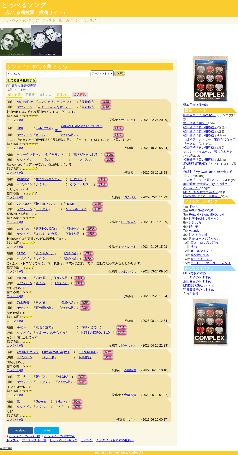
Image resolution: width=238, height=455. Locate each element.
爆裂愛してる (200, 255)
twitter (47, 430)
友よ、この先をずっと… (55, 107)
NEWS (21, 253)
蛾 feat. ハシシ (46, 204)
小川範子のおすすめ (197, 277)
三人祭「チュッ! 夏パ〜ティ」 (204, 180)
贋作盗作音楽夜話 (23, 85)
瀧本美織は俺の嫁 (195, 105)
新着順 (30, 94)
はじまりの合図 (46, 233)
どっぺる (17, 20)
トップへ (12, 440)
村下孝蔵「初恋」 (195, 123)
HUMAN (76, 179)
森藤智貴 (130, 370)
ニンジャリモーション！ (55, 101)
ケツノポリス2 (76, 209)
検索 (119, 73)
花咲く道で (43, 327)
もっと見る (191, 293)
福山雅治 (23, 179)
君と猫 (40, 302)
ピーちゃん (128, 222)
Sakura (41, 401)
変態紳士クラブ (28, 352)
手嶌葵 (21, 327)
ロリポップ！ (135, 452)
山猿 (20, 128)
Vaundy (194, 230)
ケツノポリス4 (80, 184)
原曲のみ (63, 94)
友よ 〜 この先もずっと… (54, 332)
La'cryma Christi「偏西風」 (202, 196)
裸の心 (195, 247)
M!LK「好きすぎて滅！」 (200, 192)
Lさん (132, 419)
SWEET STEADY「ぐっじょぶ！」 (207, 163)
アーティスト (49, 20)
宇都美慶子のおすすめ (198, 289)
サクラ (40, 258)
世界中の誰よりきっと (204, 218)
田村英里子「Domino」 (199, 115)
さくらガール (45, 253)
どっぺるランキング (63, 440)
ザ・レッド (128, 120)
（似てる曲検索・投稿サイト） (35, 12)
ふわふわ (23, 228)
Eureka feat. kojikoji (55, 352)
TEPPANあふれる (85, 154)
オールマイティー (203, 251)
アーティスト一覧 (34, 440)
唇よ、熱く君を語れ (204, 242)
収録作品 (88, 101)
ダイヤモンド (54, 154)
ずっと (193, 206)
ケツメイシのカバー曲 (24, 436)
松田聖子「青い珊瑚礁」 (200, 127)
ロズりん (130, 197)
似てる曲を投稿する (21, 80)
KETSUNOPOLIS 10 (95, 332)
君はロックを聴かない (204, 238)
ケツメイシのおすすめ (59, 436)
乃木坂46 (23, 302)
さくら (40, 135)
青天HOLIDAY (45, 228)
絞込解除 (80, 94)
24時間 (40, 278)
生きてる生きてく (48, 179)
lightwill (115, 452)
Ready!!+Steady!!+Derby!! (206, 214)
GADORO (24, 204)
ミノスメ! (90, 20)
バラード (48, 357)
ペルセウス (43, 128)
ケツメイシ (24, 107)
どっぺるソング (24, 5)
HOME (70, 204)
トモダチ (42, 209)
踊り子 (193, 226)
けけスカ (195, 222)
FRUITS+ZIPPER (201, 210)
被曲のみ (45, 94)
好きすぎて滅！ (200, 234)
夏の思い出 (43, 308)
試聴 (106, 101)
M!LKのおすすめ (194, 273)
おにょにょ (128, 271)
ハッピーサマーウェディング (211, 263)
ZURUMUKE (87, 352)
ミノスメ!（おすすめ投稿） (115, 440)
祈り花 (40, 376)
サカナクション (201, 259)
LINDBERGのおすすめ (199, 285)
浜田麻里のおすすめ (197, 281)
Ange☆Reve (25, 101)
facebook (21, 430)
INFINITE (23, 278)
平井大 (21, 376)
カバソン (72, 20)
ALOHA (63, 376)
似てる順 (14, 94)
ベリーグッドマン (29, 154)
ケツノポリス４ (84, 159)
